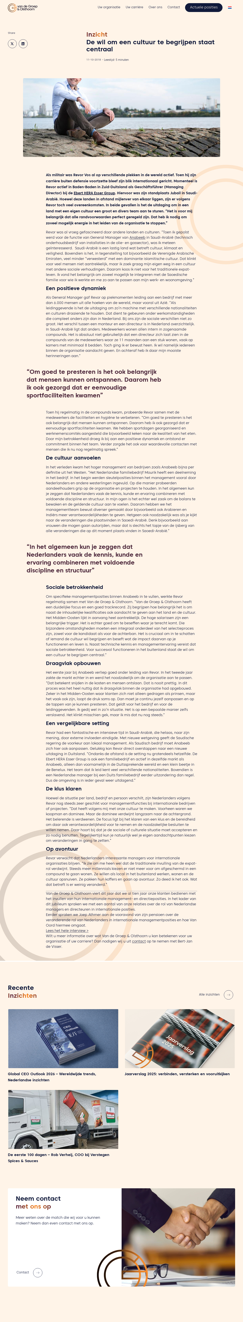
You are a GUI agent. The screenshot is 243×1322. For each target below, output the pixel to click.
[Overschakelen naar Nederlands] (230, 8)
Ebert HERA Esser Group (94, 194)
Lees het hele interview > (67, 931)
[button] (12, 43)
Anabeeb (137, 238)
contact (139, 942)
